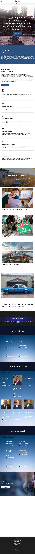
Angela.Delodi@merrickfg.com (11, 457)
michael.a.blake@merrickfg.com (11, 466)
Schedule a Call (17, 33)
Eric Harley (21, 352)
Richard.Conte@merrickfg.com (17, 419)
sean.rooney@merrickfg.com (29, 385)
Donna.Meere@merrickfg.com (11, 445)
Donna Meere (9, 441)
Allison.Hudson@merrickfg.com (24, 347)
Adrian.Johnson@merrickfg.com (17, 396)
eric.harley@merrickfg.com (24, 356)
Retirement (17, 550)
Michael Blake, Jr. (10, 462)
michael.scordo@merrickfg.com (24, 454)
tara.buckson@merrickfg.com (24, 466)
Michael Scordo (22, 450)
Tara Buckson (22, 462)
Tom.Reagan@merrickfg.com (11, 356)
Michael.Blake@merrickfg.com (6, 385)
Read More (25, 109)
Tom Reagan (8, 352)
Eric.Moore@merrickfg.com (11, 347)
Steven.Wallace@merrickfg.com (6, 420)
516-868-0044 (18, 540)
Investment (17, 551)
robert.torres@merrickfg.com (24, 445)
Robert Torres (22, 441)
